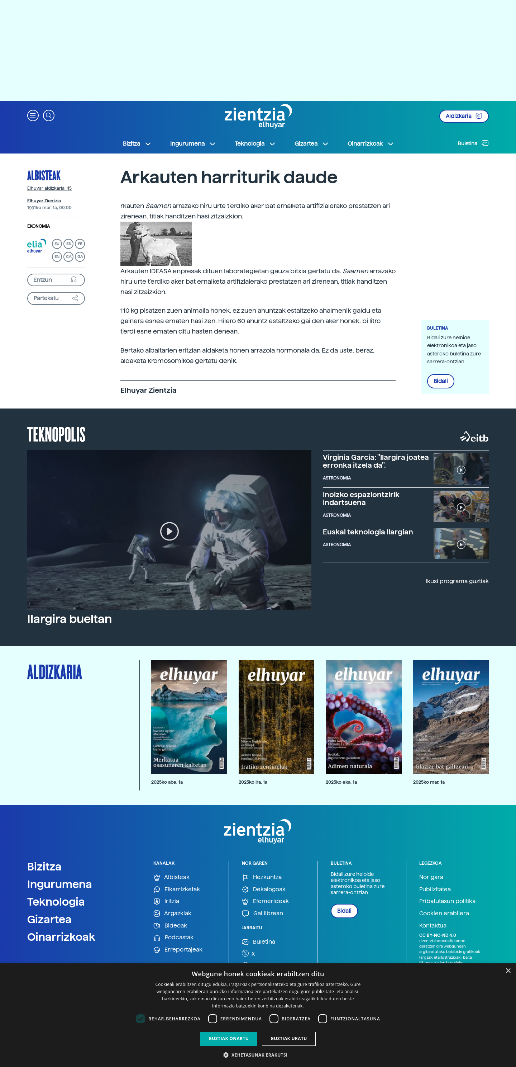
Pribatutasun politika (447, 901)
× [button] (508, 971)
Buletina (473, 143)
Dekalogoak (264, 889)
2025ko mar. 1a (429, 782)
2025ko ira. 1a (253, 782)
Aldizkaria (464, 116)
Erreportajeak (177, 950)
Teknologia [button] (255, 143)
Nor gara (431, 877)
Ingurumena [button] (193, 143)
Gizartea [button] (312, 143)
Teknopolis (56, 434)
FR (80, 243)
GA (80, 256)
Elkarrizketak (176, 889)
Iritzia (166, 901)
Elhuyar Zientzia (44, 200)
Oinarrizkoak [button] (371, 143)
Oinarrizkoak (61, 936)
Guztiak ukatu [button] (289, 1038)
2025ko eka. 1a (341, 782)
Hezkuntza (262, 877)
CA (68, 256)
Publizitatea (435, 889)
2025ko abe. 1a (167, 782)
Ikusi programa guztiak (457, 581)
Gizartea (49, 919)
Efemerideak (265, 901)
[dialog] (258, 1015)
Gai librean (262, 913)
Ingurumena (59, 884)
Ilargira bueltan (69, 619)
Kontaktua (432, 925)
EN (56, 256)
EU (56, 243)
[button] (33, 115)
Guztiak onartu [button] (229, 1038)
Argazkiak (172, 913)
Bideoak (170, 926)
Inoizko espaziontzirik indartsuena (361, 498)
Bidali (441, 381)
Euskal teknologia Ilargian (368, 532)
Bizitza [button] (137, 143)
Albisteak (44, 175)
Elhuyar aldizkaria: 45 (49, 188)
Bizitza (44, 866)
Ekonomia (38, 226)
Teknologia (56, 901)
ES (68, 243)
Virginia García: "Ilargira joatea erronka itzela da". (376, 461)
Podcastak (173, 937)
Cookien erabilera (444, 913)
